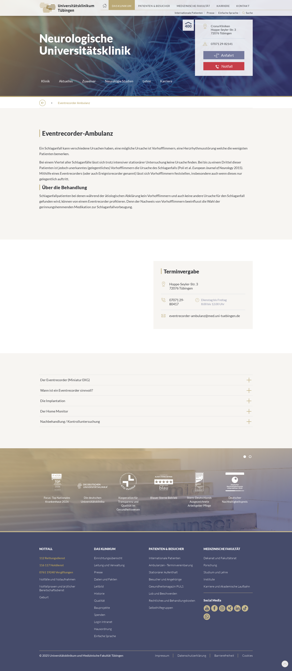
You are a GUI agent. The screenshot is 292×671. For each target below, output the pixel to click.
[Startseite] (105, 5)
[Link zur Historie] (99, 593)
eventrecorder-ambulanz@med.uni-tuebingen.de (204, 315)
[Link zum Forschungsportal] (210, 564)
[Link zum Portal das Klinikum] (122, 5)
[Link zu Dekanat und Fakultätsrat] (220, 557)
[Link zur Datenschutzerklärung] (192, 655)
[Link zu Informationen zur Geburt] (44, 596)
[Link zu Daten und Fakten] (105, 579)
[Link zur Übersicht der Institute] (209, 579)
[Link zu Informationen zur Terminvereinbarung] (171, 564)
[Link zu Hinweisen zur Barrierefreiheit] (224, 655)
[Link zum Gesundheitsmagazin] (166, 586)
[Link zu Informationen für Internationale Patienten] (164, 557)
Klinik (45, 81)
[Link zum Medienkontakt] (98, 572)
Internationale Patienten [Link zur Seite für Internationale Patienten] (189, 12)
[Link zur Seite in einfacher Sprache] (105, 635)
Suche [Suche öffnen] (249, 12)
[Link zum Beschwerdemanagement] (163, 593)
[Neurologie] (144, 103)
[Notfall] (223, 66)
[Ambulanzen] (171, 103)
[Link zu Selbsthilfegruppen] (161, 607)
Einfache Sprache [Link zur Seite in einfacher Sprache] (228, 12)
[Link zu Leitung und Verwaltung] (109, 564)
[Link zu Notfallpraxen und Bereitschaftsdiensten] (57, 587)
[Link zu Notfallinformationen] (57, 579)
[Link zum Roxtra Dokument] (103, 628)
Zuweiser (89, 81)
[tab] (146, 379)
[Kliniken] (119, 103)
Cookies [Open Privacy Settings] (247, 655)
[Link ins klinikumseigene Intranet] (103, 621)
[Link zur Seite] (99, 614)
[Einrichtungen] (94, 103)
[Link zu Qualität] (99, 600)
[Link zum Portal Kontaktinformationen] (243, 5)
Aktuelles (66, 81)
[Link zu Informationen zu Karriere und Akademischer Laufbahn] (227, 586)
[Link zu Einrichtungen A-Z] (108, 557)
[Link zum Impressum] (162, 655)
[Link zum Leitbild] (99, 586)
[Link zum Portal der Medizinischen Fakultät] (193, 5)
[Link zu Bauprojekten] (102, 607)
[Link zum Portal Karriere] (223, 5)
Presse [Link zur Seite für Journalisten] (211, 12)
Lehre (147, 81)
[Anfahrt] (223, 55)
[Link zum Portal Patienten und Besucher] (154, 5)
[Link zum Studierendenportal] (216, 572)
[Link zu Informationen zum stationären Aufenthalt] (163, 572)
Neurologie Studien (119, 81)
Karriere (166, 81)
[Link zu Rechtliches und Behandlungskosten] (172, 600)
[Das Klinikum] (64, 103)
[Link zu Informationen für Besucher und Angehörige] (165, 579)
